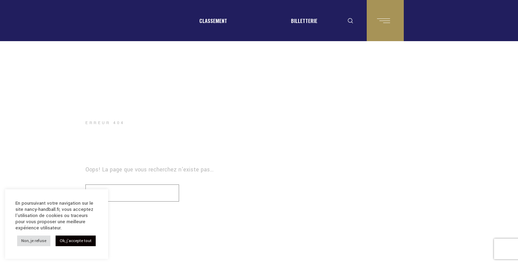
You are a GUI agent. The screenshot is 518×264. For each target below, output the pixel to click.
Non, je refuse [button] (33, 241)
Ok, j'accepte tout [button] (76, 241)
